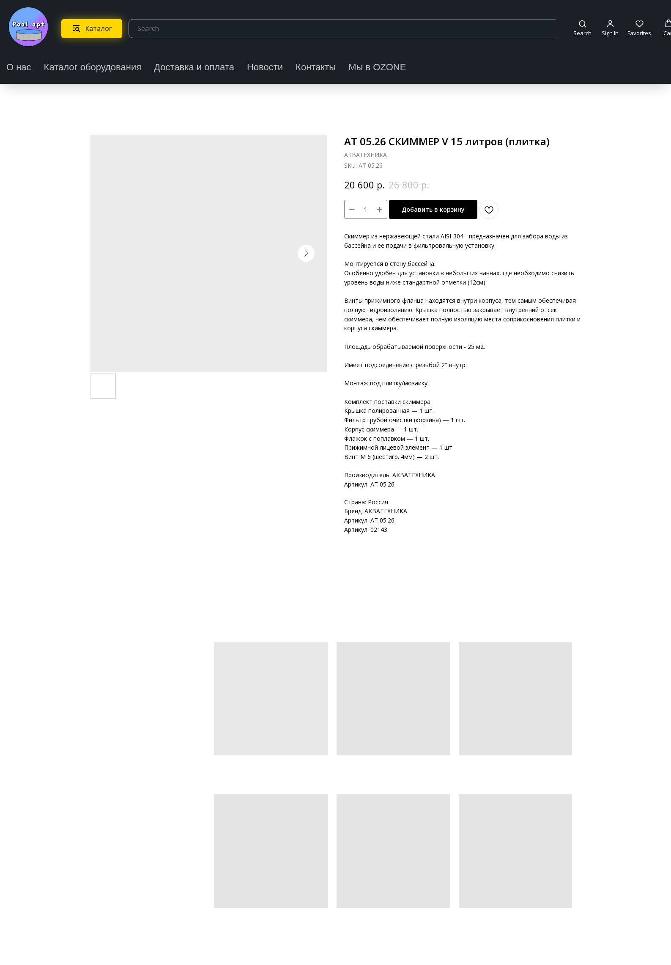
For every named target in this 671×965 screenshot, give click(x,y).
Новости (265, 67)
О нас (18, 67)
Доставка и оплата (194, 67)
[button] (582, 28)
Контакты (316, 67)
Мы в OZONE (377, 67)
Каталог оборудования (93, 67)
